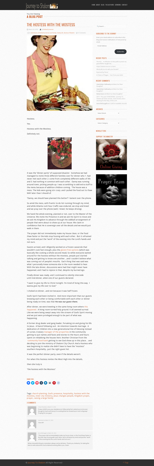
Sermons (118, 5)
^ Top (125, 462)
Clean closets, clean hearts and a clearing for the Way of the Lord (110, 100)
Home (93, 5)
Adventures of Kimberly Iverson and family (43, 33)
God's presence (55, 393)
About (98, 5)
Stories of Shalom (69, 33)
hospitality (68, 393)
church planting (39, 393)
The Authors (109, 5)
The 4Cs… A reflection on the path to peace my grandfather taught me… (111, 62)
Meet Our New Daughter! (115, 94)
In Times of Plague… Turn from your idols (109, 75)
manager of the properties (56, 332)
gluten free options (70, 250)
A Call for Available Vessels (118, 103)
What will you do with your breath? (107, 69)
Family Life (60, 33)
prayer (30, 398)
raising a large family (43, 398)
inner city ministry (44, 395)
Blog (102, 5)
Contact (124, 5)
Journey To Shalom (36, 462)
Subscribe (120, 52)
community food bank (37, 340)
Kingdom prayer (81, 395)
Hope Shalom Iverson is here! (106, 66)
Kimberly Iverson (48, 29)
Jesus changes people (63, 395)
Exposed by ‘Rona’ (102, 72)
